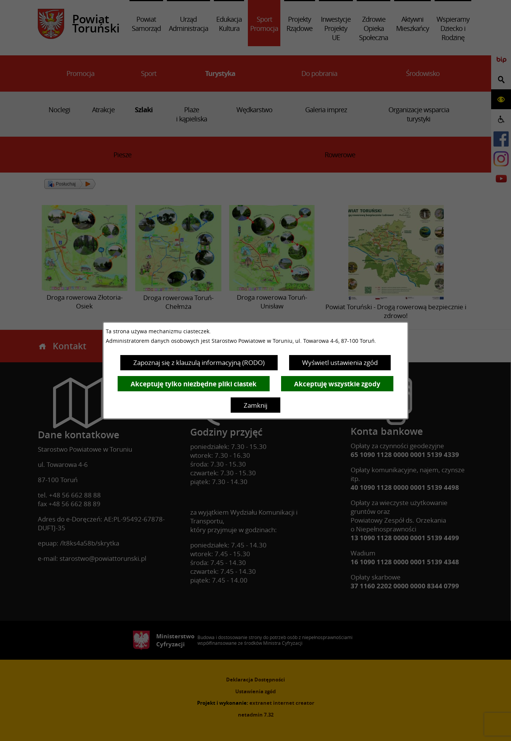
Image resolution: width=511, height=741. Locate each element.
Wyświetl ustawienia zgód (340, 362)
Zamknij (255, 405)
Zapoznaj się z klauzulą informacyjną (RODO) (199, 362)
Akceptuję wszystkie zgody (337, 383)
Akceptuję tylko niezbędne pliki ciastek (194, 383)
